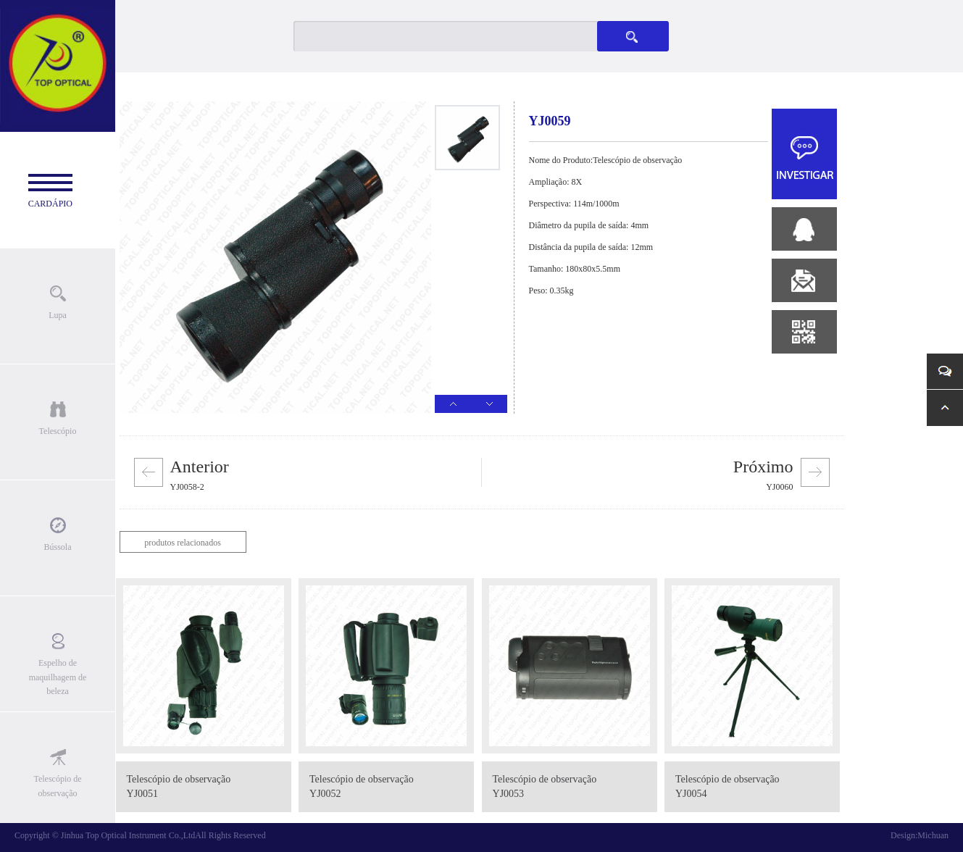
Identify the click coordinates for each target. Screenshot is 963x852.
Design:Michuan (920, 835)
